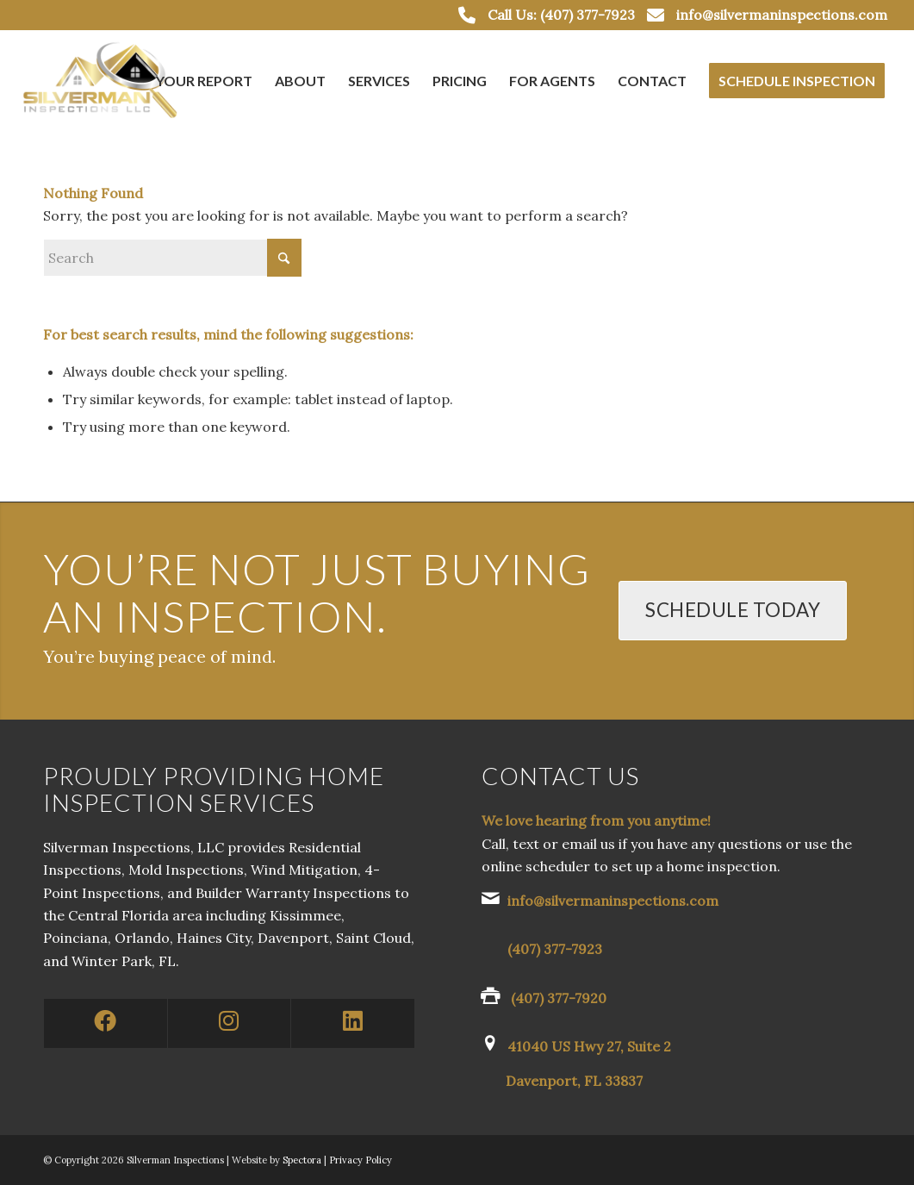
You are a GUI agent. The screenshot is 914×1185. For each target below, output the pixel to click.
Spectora (303, 1160)
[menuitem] (204, 81)
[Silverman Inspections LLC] (102, 81)
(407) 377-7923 (554, 948)
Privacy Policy (360, 1160)
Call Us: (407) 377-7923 (561, 14)
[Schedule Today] (733, 610)
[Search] (172, 258)
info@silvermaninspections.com (781, 14)
